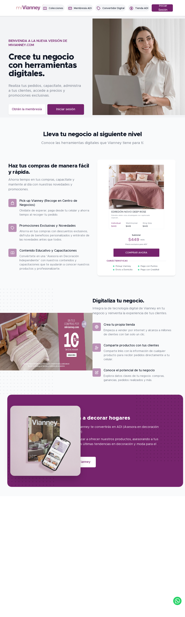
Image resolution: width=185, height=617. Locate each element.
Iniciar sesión (63, 109)
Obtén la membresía (27, 109)
